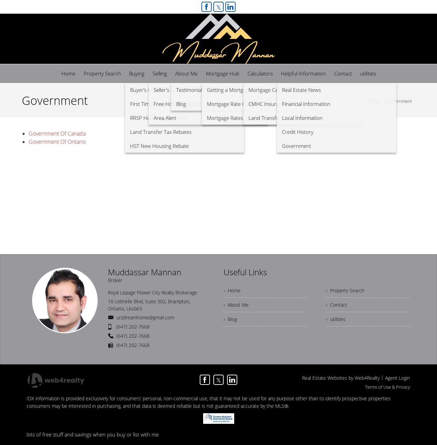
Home (374, 101)
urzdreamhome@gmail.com (145, 317)
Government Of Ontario (57, 141)
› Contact (336, 305)
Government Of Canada (57, 133)
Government (399, 101)
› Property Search (345, 290)
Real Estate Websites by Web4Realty (341, 378)
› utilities (336, 319)
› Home (232, 290)
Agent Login (397, 378)
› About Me (236, 305)
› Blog (230, 319)
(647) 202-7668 (133, 326)
